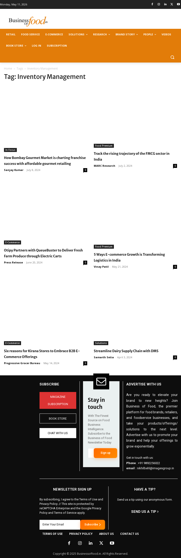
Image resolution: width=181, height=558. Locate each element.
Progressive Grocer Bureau (22, 363)
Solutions (101, 343)
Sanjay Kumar (13, 170)
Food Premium (103, 145)
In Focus (10, 150)
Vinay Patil (101, 266)
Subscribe (92, 524)
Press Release (13, 262)
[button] (172, 57)
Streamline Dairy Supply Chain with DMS (126, 351)
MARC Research (104, 165)
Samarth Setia (104, 357)
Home (8, 68)
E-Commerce (12, 242)
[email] (91, 453)
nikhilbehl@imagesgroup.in (155, 468)
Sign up (105, 453)
